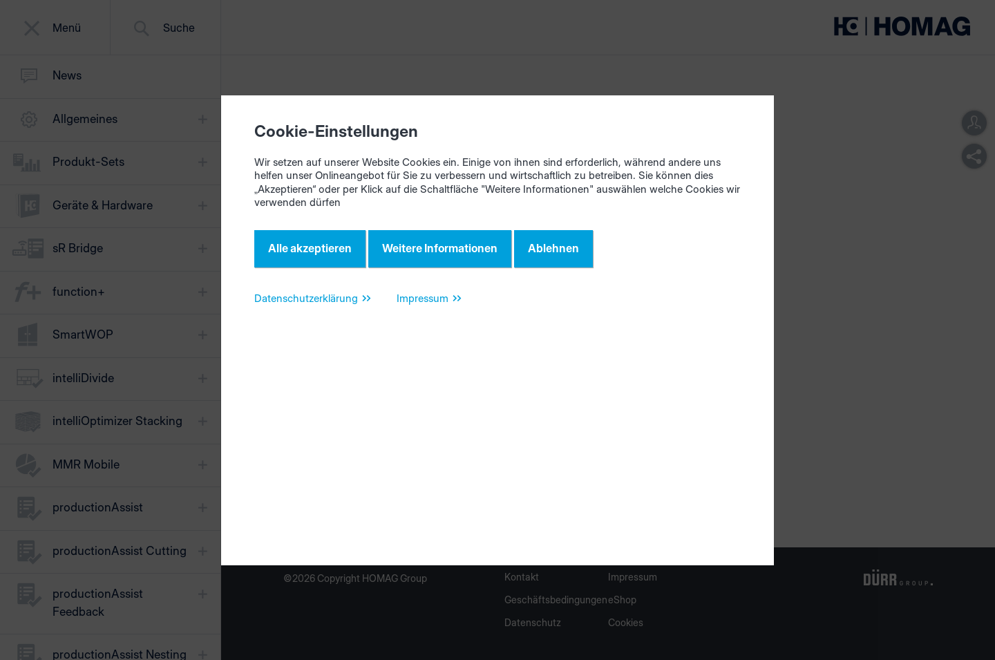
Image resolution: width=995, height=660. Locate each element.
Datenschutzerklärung (306, 298)
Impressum (422, 298)
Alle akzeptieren (310, 248)
